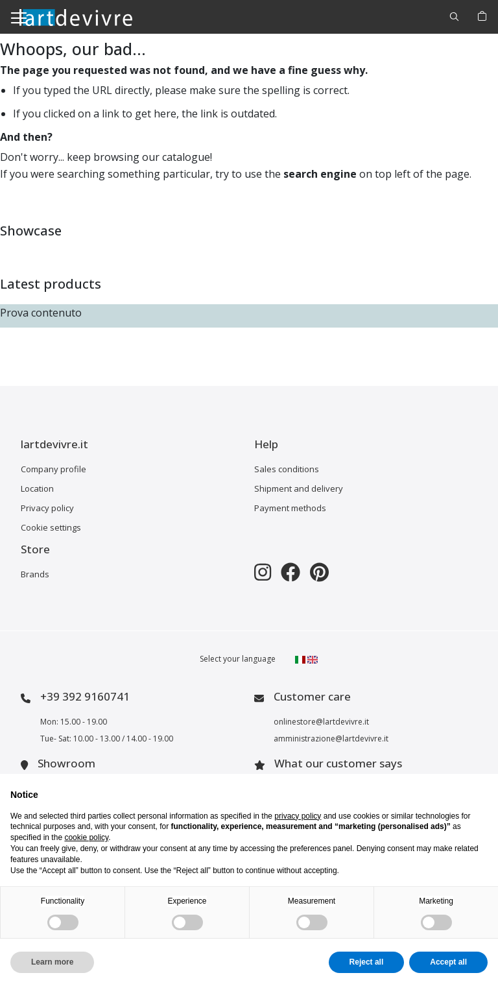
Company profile (53, 469)
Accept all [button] (448, 962)
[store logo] (75, 16)
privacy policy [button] (297, 816)
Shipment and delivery (298, 488)
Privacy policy (47, 508)
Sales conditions (286, 469)
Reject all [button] (367, 962)
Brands (35, 574)
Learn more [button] (52, 962)
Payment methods (290, 508)
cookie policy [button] (86, 837)
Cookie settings (51, 527)
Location (37, 488)
